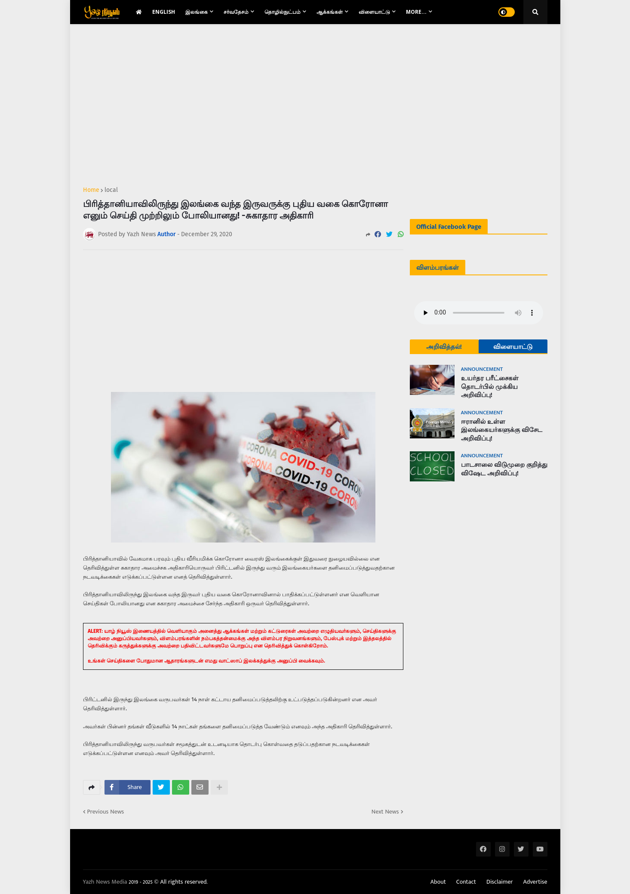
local (111, 190)
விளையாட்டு (512, 347)
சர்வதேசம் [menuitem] (236, 11)
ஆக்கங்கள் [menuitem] (330, 11)
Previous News (105, 812)
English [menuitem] (163, 11)
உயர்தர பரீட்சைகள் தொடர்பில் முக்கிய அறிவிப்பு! (490, 386)
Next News (385, 812)
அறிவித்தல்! (444, 347)
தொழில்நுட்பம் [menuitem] (282, 11)
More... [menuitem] (416, 11)
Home (91, 190)
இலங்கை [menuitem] (196, 11)
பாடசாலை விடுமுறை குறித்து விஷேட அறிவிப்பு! (504, 469)
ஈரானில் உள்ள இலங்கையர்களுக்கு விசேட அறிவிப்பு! (501, 430)
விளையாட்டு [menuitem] (374, 11)
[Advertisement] (243, 101)
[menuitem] (139, 12)
